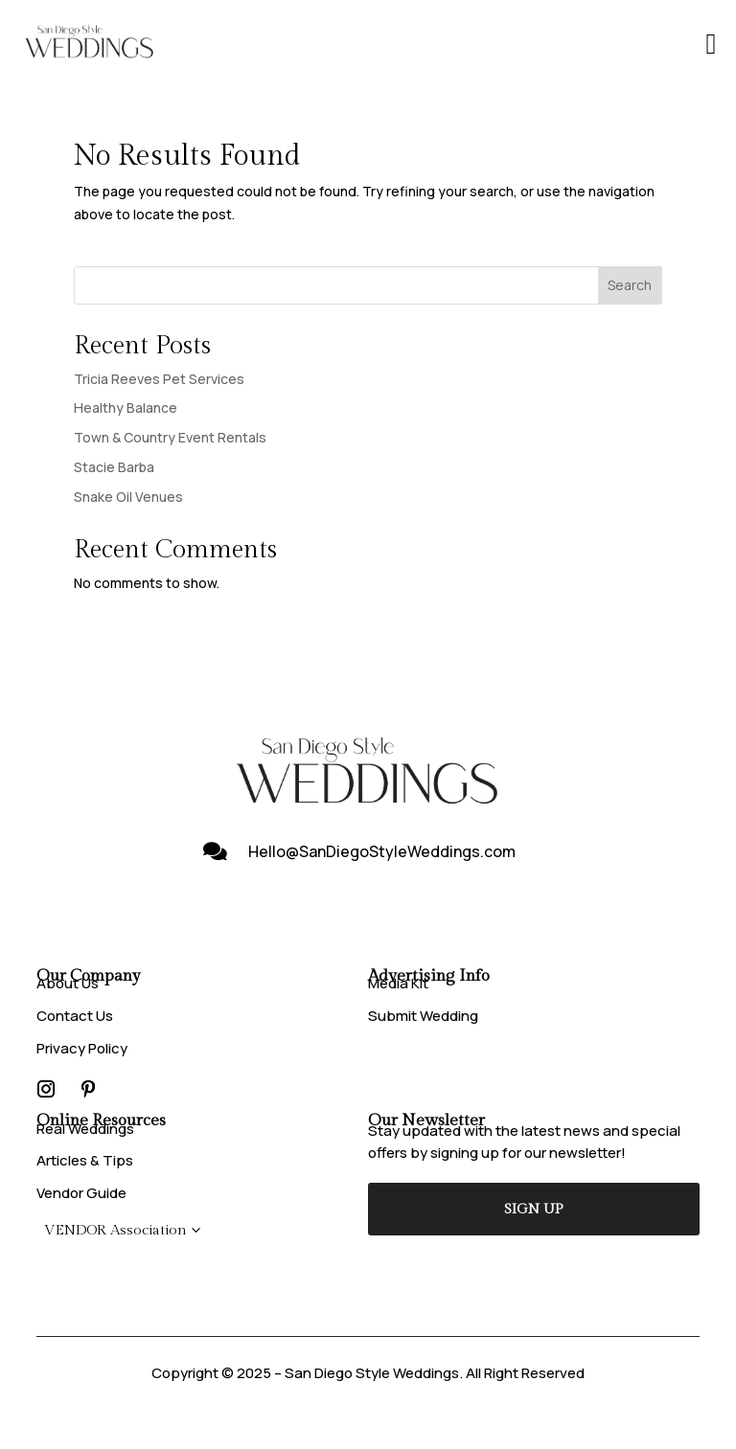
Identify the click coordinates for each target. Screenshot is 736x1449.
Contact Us (74, 1016)
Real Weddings (85, 1129)
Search (630, 285)
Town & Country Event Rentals (170, 437)
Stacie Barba (114, 467)
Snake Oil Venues (128, 496)
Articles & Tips (84, 1160)
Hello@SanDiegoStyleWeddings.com (382, 851)
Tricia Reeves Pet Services (159, 379)
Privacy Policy (81, 1048)
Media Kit (398, 983)
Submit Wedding (423, 1016)
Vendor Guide (81, 1193)
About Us (67, 983)
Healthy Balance (125, 407)
